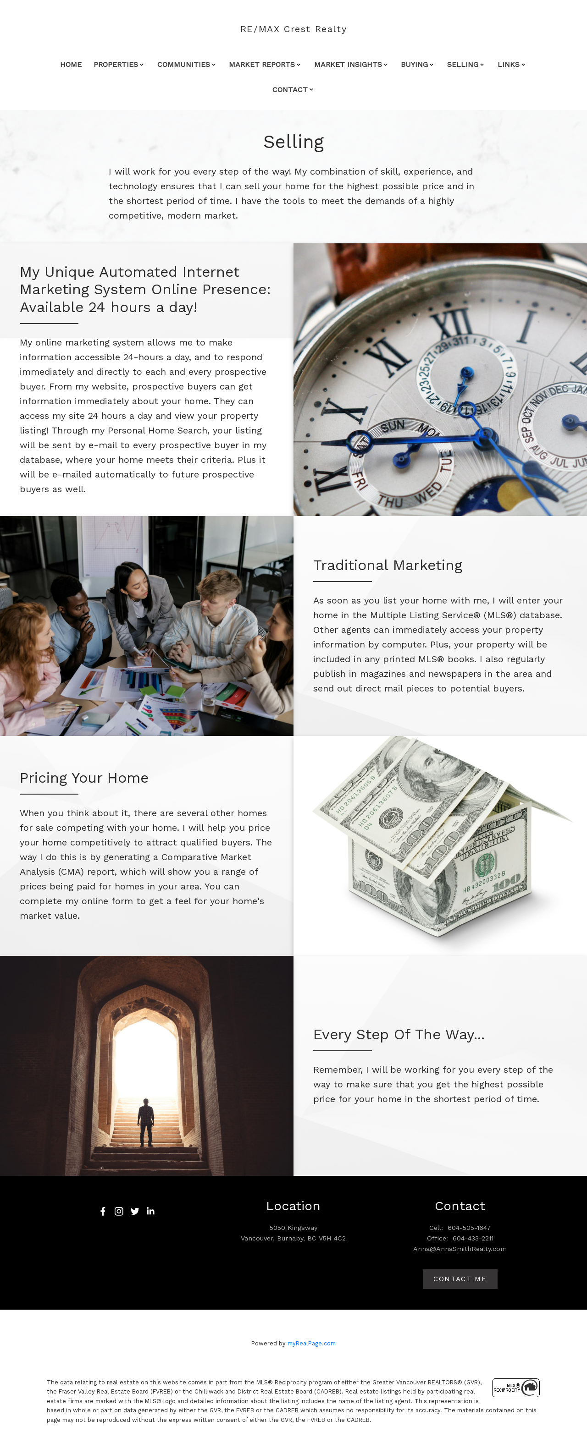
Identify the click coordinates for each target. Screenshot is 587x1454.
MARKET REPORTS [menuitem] (262, 64)
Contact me (460, 1279)
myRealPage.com (312, 1343)
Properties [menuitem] (116, 64)
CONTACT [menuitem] (290, 89)
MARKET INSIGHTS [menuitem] (348, 64)
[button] (103, 1211)
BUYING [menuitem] (414, 64)
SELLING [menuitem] (462, 64)
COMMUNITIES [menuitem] (183, 64)
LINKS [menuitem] (509, 64)
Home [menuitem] (71, 64)
